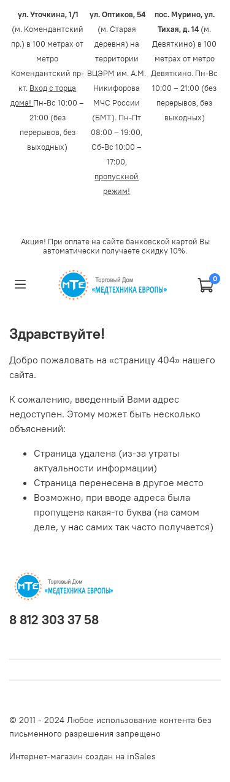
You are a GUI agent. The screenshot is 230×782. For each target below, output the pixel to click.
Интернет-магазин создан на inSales (82, 756)
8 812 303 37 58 (54, 619)
